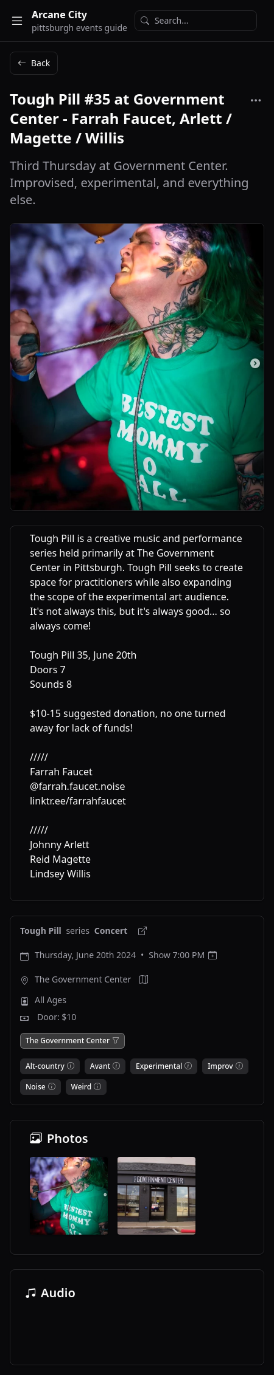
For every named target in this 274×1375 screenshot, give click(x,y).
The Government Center (83, 979)
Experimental (159, 1066)
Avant (100, 1066)
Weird (81, 1087)
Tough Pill (41, 930)
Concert (112, 930)
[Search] (196, 20)
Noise (36, 1087)
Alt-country (45, 1066)
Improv (220, 1066)
